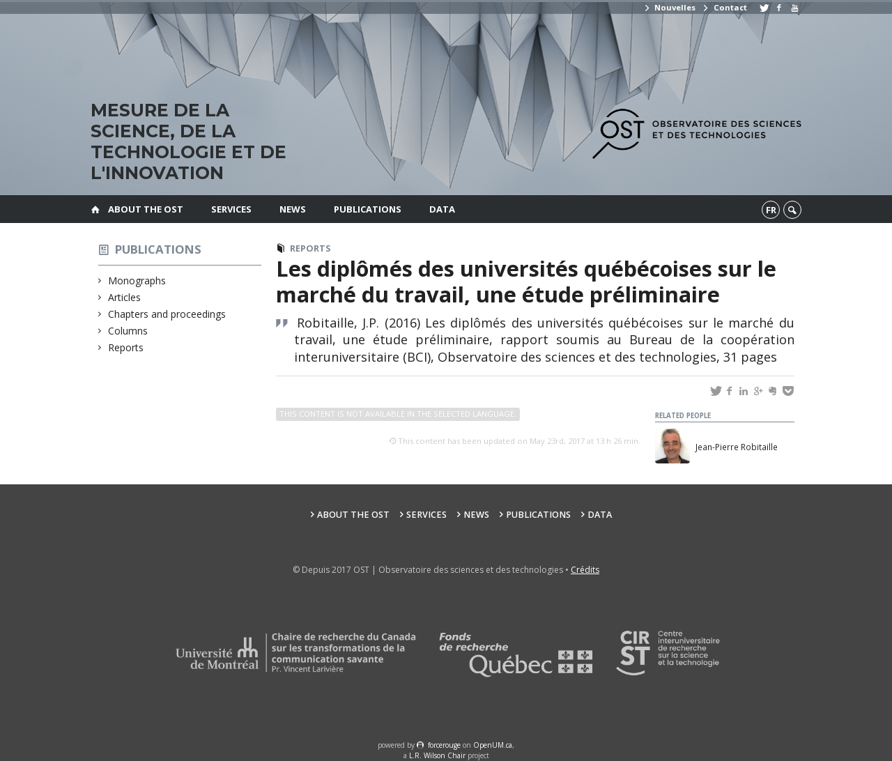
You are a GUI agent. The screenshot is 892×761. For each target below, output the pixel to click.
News (292, 209)
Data (442, 209)
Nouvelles (669, 7)
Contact (724, 7)
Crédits (585, 570)
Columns (128, 330)
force (444, 745)
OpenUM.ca (492, 745)
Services (231, 209)
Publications (367, 209)
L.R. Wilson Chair (437, 755)
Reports (126, 347)
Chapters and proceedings (167, 314)
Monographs (137, 280)
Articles (125, 297)
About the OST (145, 209)
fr (771, 209)
